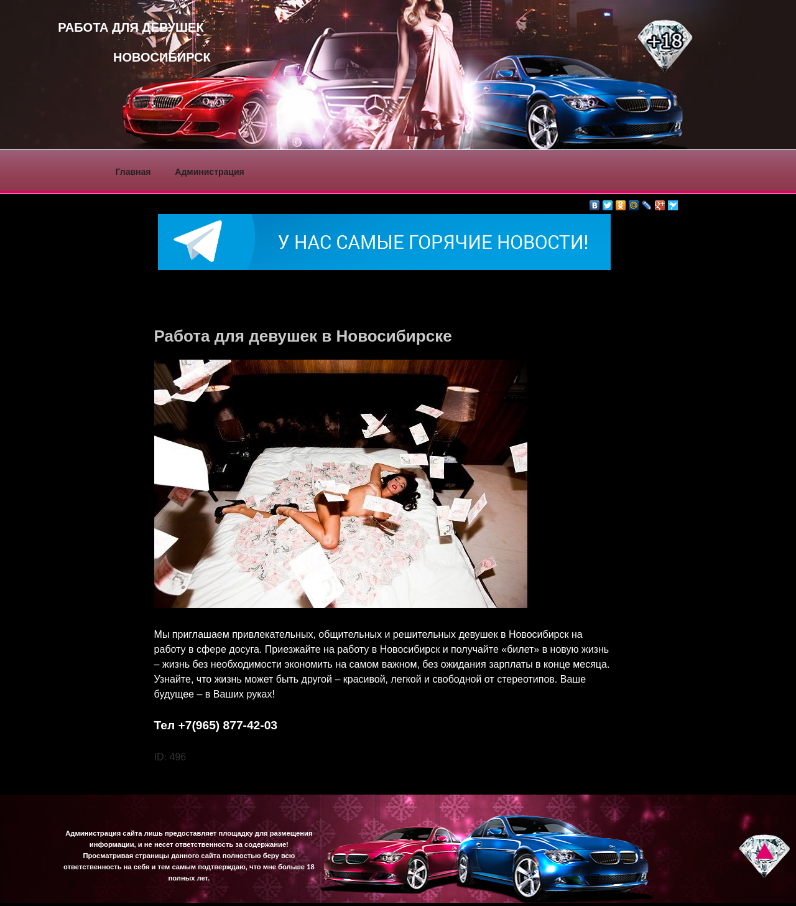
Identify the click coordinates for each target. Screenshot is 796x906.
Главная (133, 172)
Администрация (209, 172)
